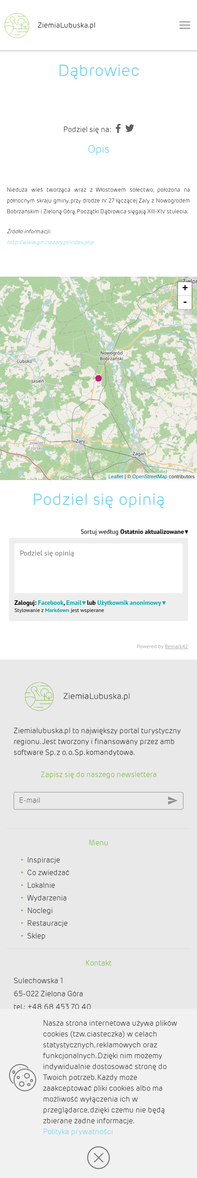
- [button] (185, 302)
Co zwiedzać (48, 872)
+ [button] (185, 289)
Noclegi (40, 910)
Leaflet (115, 476)
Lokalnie (41, 885)
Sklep (36, 936)
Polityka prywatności (78, 1131)
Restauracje (47, 923)
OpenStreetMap (150, 476)
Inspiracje (43, 860)
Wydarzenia (47, 898)
